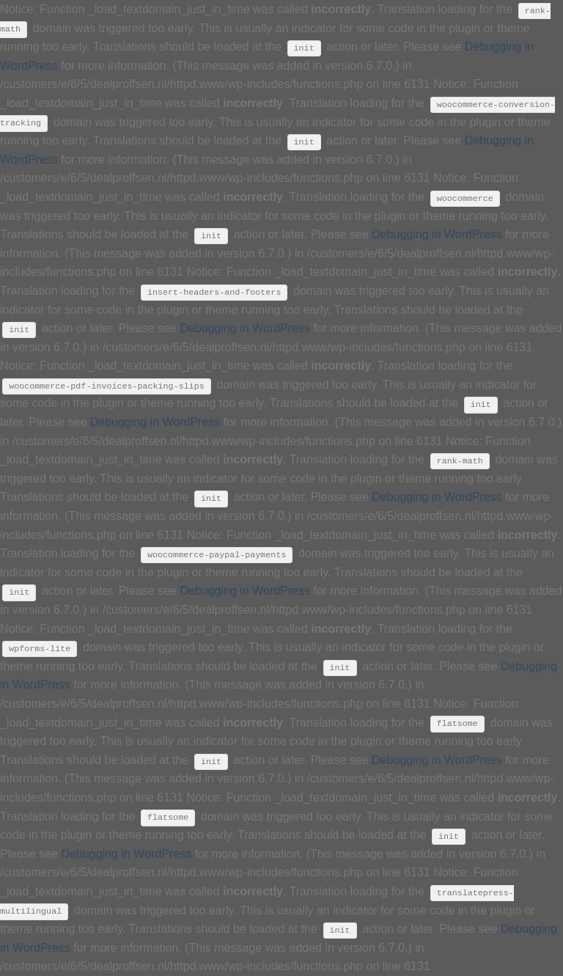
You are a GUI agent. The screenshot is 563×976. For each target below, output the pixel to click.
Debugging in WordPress (437, 234)
